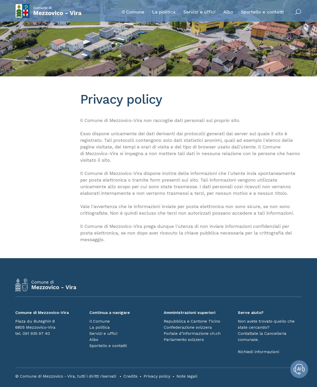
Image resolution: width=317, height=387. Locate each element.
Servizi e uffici (199, 12)
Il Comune (133, 12)
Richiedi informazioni (258, 351)
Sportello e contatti (262, 12)
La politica (164, 12)
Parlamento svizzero (184, 339)
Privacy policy (157, 376)
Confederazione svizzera (188, 327)
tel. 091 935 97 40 (32, 333)
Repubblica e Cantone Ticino (192, 321)
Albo (228, 12)
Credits (130, 376)
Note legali (186, 376)
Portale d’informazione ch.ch (192, 333)
